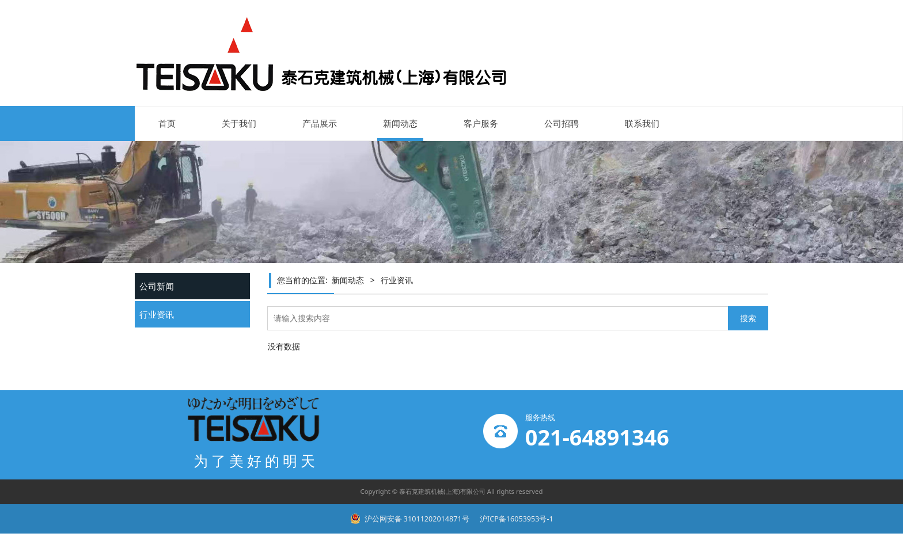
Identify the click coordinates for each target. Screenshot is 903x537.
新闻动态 (400, 123)
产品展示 (319, 123)
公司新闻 (156, 286)
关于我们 (239, 123)
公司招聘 (561, 123)
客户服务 (481, 123)
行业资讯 (156, 314)
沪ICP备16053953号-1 (515, 519)
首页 (167, 123)
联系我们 (642, 123)
